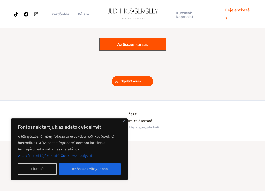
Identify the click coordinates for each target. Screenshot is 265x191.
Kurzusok (184, 13)
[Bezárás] (124, 121)
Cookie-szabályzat (76, 155)
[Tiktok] (16, 14)
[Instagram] (36, 14)
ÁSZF (133, 114)
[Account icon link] (238, 14)
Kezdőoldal (60, 14)
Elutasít (37, 169)
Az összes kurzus (132, 44)
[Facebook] (26, 14)
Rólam (83, 14)
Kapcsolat (184, 17)
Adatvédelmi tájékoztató (38, 155)
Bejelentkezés (128, 81)
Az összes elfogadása (90, 169)
